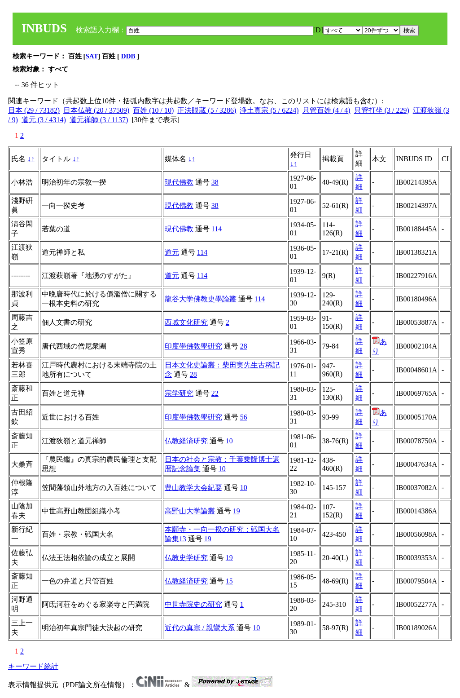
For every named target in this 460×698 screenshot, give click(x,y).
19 (236, 511)
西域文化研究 (186, 322)
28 (243, 346)
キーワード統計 (33, 666)
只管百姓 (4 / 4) (326, 110)
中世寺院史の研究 (193, 604)
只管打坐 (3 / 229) (381, 110)
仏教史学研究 (186, 557)
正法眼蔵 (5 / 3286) (206, 110)
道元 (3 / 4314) (44, 120)
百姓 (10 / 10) (153, 110)
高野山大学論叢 (190, 511)
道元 (172, 252)
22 (215, 393)
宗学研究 (179, 393)
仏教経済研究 (186, 441)
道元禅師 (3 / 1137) (99, 120)
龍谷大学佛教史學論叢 (201, 299)
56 (243, 417)
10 (229, 441)
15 (229, 581)
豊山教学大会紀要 (193, 487)
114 (216, 229)
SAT (92, 56)
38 (215, 182)
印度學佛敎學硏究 (193, 346)
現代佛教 (179, 182)
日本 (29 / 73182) (34, 110)
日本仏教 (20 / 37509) (96, 110)
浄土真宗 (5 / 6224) (269, 110)
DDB (129, 56)
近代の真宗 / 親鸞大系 (200, 628)
